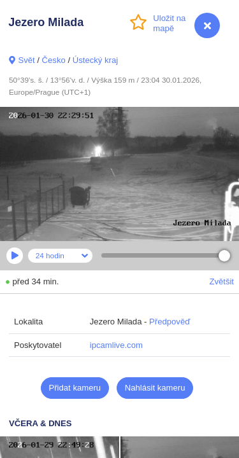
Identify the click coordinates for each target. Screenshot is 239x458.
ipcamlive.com (116, 345)
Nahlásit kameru (155, 387)
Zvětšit (221, 281)
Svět (26, 60)
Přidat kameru (75, 387)
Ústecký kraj (95, 60)
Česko (54, 60)
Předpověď (169, 321)
